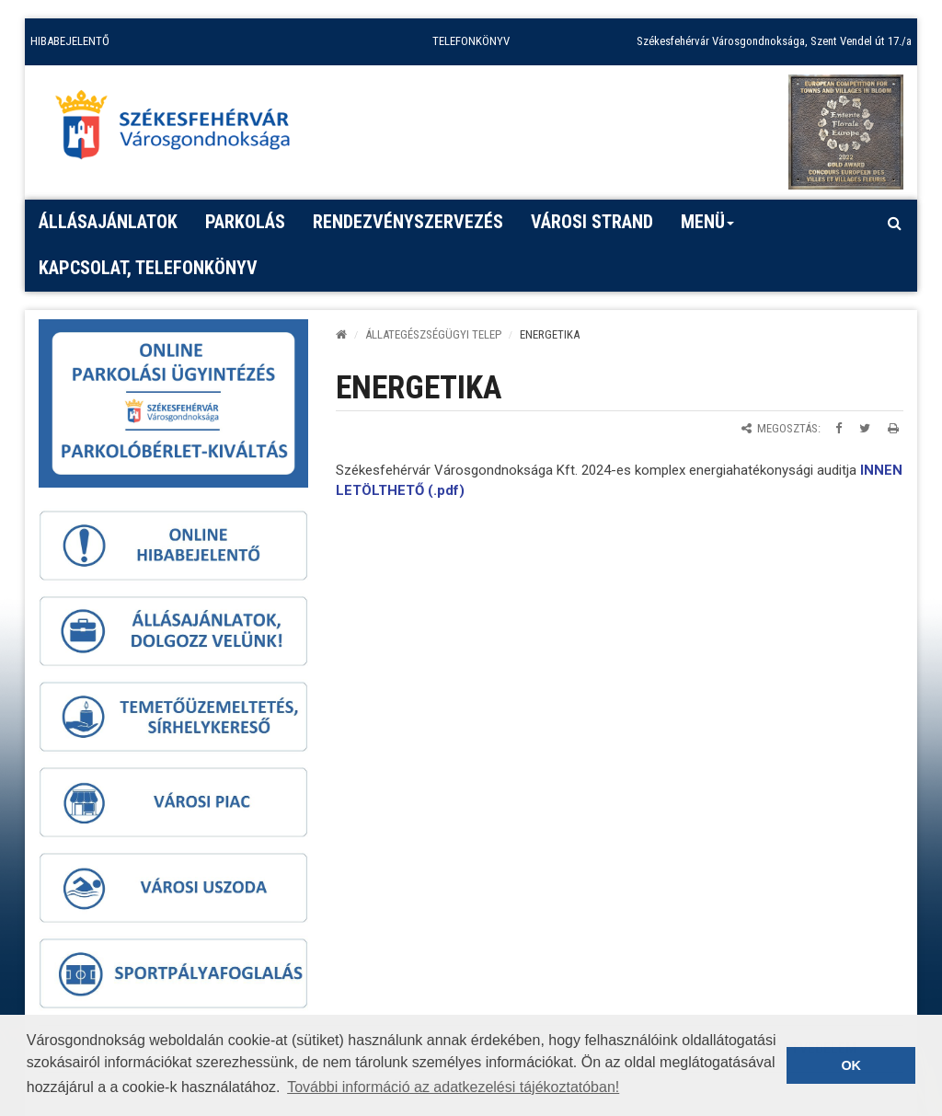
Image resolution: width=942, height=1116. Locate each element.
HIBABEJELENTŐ (69, 41)
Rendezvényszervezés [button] (408, 222)
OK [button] (851, 1065)
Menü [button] (708, 228)
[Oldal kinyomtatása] (893, 428)
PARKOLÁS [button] (245, 222)
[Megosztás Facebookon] (838, 428)
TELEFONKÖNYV (471, 41)
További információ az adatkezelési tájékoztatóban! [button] (453, 1087)
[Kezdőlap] (341, 334)
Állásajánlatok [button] (108, 222)
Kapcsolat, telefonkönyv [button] (148, 268)
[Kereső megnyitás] (894, 223)
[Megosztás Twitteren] (864, 428)
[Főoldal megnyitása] (181, 129)
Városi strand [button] (592, 222)
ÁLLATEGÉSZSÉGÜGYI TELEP (433, 334)
